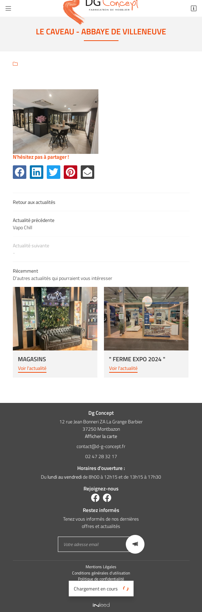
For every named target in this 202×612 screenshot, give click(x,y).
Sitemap (101, 591)
